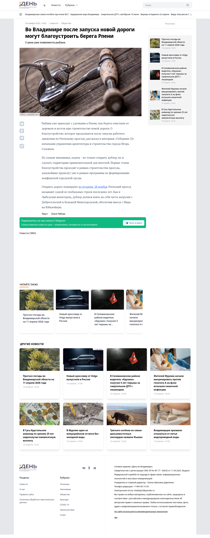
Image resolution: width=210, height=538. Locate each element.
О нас (22, 492)
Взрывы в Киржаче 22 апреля (155, 14)
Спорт (63, 518)
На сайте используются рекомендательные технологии (141, 515)
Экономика (65, 492)
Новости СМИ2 (28, 236)
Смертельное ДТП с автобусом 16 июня (120, 14)
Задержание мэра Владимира (84, 14)
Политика (64, 487)
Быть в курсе (124, 224)
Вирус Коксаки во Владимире (185, 14)
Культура (64, 503)
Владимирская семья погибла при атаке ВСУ (47, 14)
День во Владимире (28, 5)
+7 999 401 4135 (141, 489)
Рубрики (71, 5)
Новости (56, 5)
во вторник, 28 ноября (93, 186)
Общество (65, 497)
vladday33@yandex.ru (144, 493)
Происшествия (67, 513)
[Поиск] (163, 5)
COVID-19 (64, 508)
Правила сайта (27, 497)
